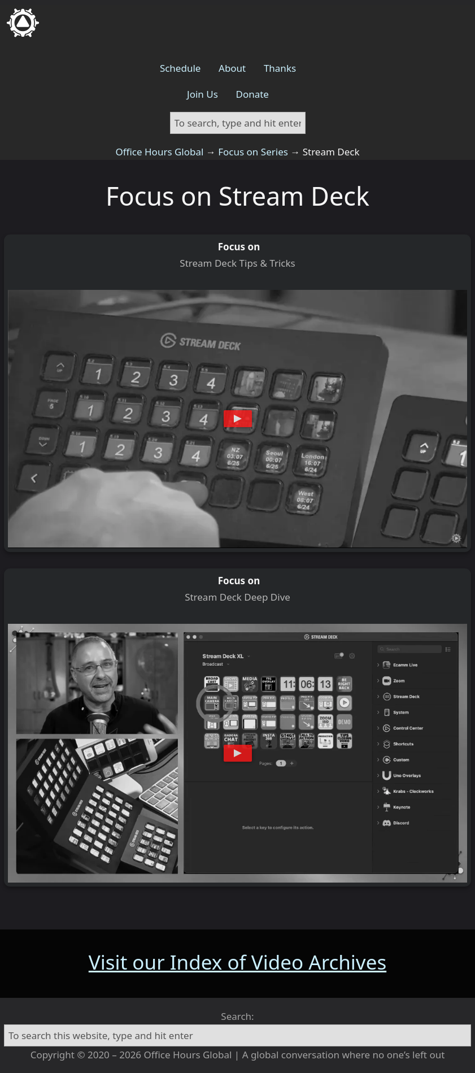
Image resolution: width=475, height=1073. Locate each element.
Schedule (180, 68)
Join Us (202, 94)
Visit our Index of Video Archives (237, 962)
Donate (252, 94)
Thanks (280, 68)
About (232, 68)
